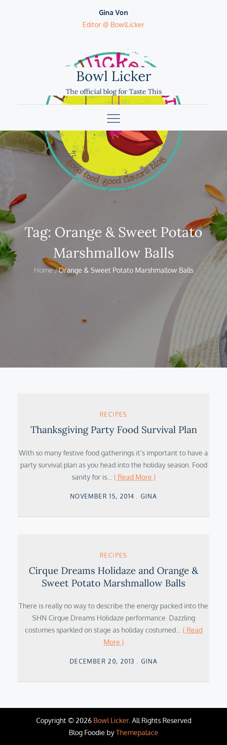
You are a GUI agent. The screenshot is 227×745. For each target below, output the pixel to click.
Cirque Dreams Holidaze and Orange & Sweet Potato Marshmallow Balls (113, 576)
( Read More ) (135, 477)
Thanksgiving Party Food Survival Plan (114, 430)
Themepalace (137, 732)
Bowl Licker (113, 76)
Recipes (113, 414)
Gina (149, 496)
